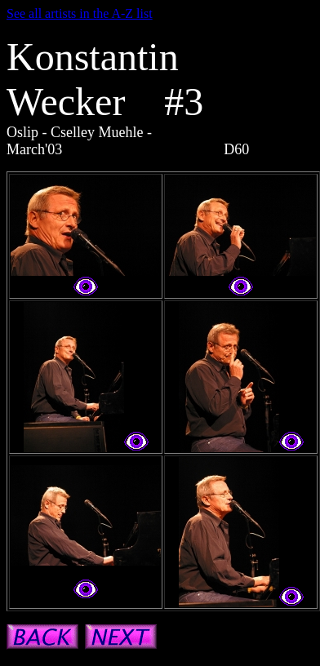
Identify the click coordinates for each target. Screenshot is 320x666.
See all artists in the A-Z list (80, 13)
